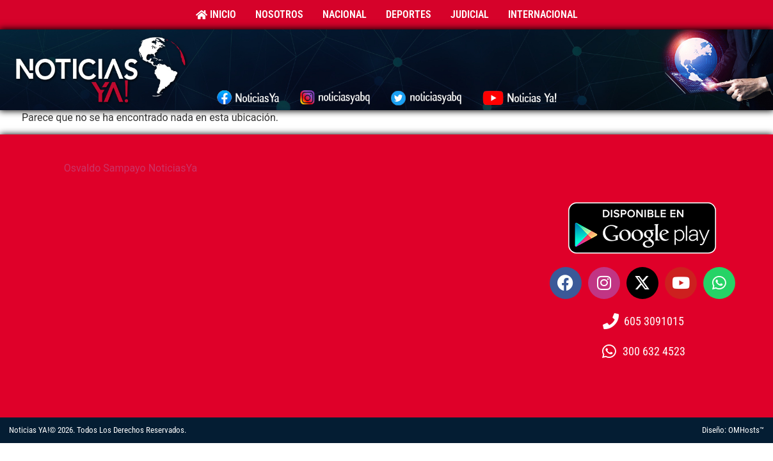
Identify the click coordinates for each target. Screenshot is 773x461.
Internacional (543, 14)
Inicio (216, 14)
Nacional (345, 14)
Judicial (469, 14)
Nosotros (279, 14)
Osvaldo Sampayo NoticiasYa (131, 168)
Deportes (408, 14)
